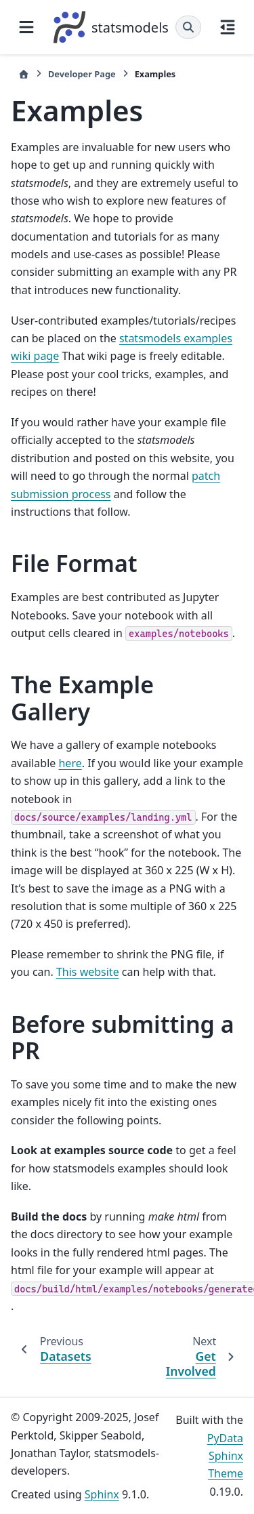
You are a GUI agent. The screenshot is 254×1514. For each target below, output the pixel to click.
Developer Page (82, 74)
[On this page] (227, 27)
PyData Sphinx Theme (225, 1456)
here (69, 763)
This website (87, 971)
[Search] (188, 27)
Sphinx (102, 1494)
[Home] (23, 74)
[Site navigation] (26, 27)
